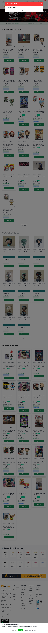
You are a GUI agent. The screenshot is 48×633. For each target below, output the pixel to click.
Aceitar (20, 630)
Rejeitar (14, 630)
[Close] (41, 3)
